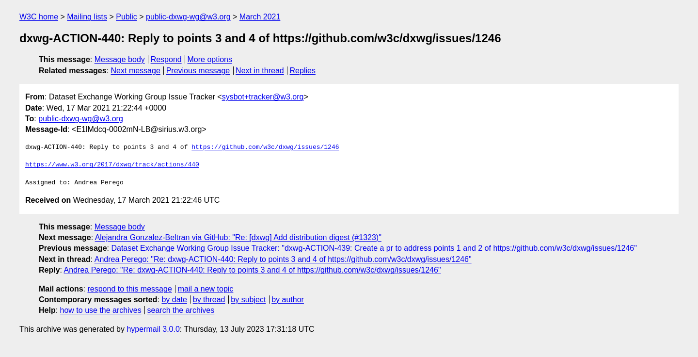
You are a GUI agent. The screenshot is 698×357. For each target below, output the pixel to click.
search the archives (181, 310)
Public (126, 17)
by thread (209, 299)
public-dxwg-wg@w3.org (188, 17)
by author (287, 299)
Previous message (198, 70)
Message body (120, 59)
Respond (166, 59)
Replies (303, 70)
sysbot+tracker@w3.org (263, 97)
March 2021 (260, 17)
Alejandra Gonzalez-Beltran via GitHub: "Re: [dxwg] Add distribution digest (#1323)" (238, 237)
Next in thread (260, 70)
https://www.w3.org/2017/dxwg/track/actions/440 (112, 165)
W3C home (38, 17)
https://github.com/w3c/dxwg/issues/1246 (265, 147)
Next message (135, 70)
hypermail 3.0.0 (153, 329)
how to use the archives (101, 310)
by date (174, 299)
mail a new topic (206, 289)
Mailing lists (87, 17)
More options (210, 59)
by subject (248, 299)
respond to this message (129, 289)
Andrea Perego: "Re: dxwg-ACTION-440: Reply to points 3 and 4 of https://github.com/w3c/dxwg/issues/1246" (283, 259)
